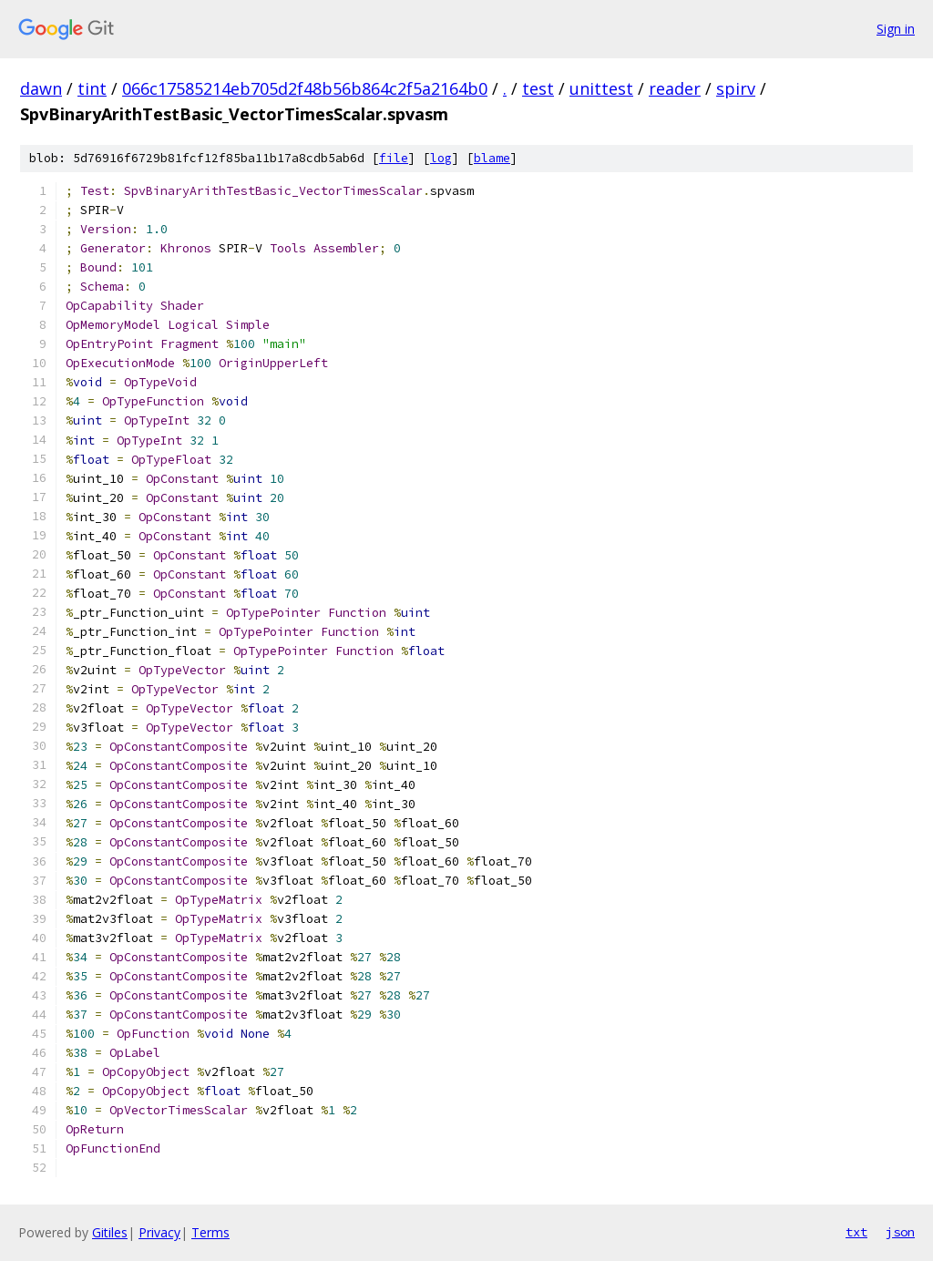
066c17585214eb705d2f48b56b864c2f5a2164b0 (304, 88)
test (538, 88)
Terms (210, 1232)
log (441, 158)
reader (675, 88)
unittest (601, 88)
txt (856, 1232)
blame (492, 158)
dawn (41, 88)
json (900, 1232)
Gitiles (110, 1232)
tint (92, 88)
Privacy (159, 1232)
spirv (735, 88)
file (393, 158)
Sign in (896, 28)
